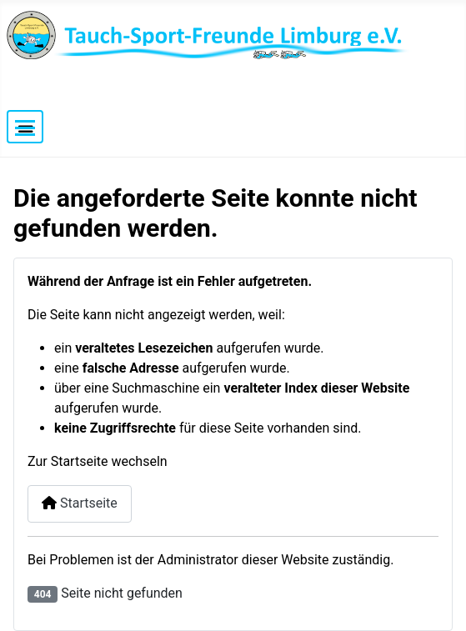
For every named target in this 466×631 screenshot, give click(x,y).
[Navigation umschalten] (25, 126)
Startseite (80, 503)
